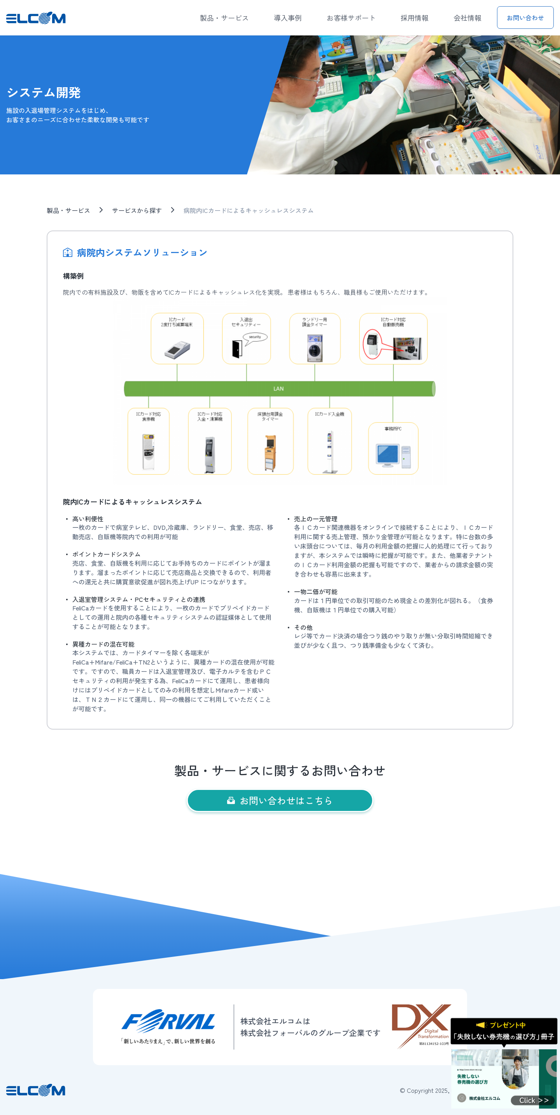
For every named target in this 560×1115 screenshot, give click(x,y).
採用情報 (415, 17)
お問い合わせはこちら (280, 800)
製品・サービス (224, 17)
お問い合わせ (525, 17)
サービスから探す (137, 210)
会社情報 (467, 17)
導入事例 (288, 17)
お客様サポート (351, 17)
